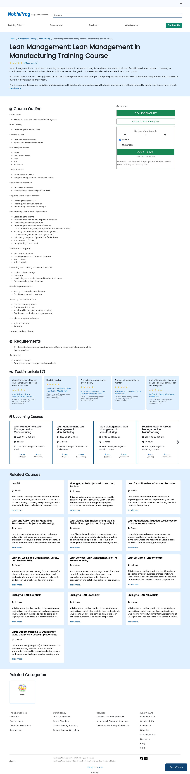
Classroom (127, 144)
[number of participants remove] (125, 135)
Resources (16, 730)
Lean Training (44, 39)
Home (13, 39)
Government (56, 25)
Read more (15, 88)
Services (93, 25)
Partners (145, 725)
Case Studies (61, 721)
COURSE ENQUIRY (146, 113)
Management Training (27, 39)
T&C (142, 748)
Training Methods (20, 725)
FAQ (142, 743)
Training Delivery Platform (113, 725)
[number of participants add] (165, 135)
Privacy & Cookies (95, 767)
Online (125, 139)
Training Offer (15, 25)
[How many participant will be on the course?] (145, 135)
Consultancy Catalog (66, 730)
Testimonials (148, 734)
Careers (145, 739)
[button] (177, 442)
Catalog (14, 716)
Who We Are (131, 25)
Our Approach (61, 716)
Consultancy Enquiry (65, 726)
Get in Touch (176, 767)
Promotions (17, 721)
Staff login (95, 772)
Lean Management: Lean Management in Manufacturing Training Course (82, 39)
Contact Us (174, 25)
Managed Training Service (112, 721)
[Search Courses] (117, 15)
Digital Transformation (111, 716)
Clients (144, 730)
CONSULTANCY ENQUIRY (145, 121)
